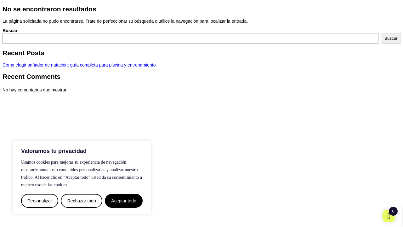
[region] (82, 177)
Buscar (10, 30)
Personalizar (39, 200)
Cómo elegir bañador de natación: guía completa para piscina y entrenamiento (79, 64)
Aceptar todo (123, 200)
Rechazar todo (81, 200)
